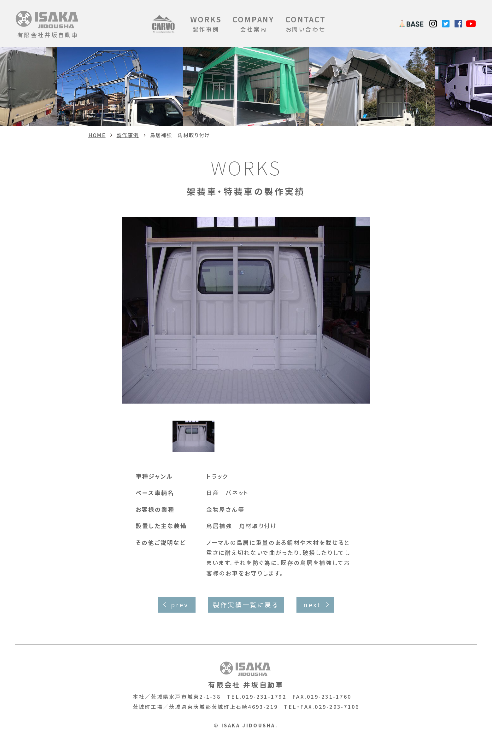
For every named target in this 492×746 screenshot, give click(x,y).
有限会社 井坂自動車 (246, 675)
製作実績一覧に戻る (246, 604)
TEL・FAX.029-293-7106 (321, 706)
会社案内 (253, 23)
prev (179, 604)
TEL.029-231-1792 (256, 696)
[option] (246, 310)
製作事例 (205, 23)
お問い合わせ (305, 23)
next (312, 604)
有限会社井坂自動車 (48, 24)
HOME (96, 134)
